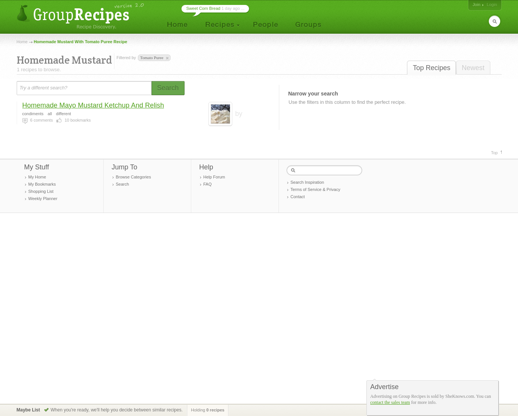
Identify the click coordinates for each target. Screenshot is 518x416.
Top (494, 152)
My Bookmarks (42, 184)
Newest (473, 68)
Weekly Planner (43, 198)
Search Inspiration (307, 182)
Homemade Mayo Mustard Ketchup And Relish (93, 105)
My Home (37, 177)
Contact (298, 196)
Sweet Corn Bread (203, 8)
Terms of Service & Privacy (315, 189)
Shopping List (41, 191)
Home (22, 41)
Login (492, 4)
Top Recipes (431, 68)
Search (122, 184)
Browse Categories (133, 177)
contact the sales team (390, 402)
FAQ (207, 184)
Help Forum (214, 177)
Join (476, 4)
